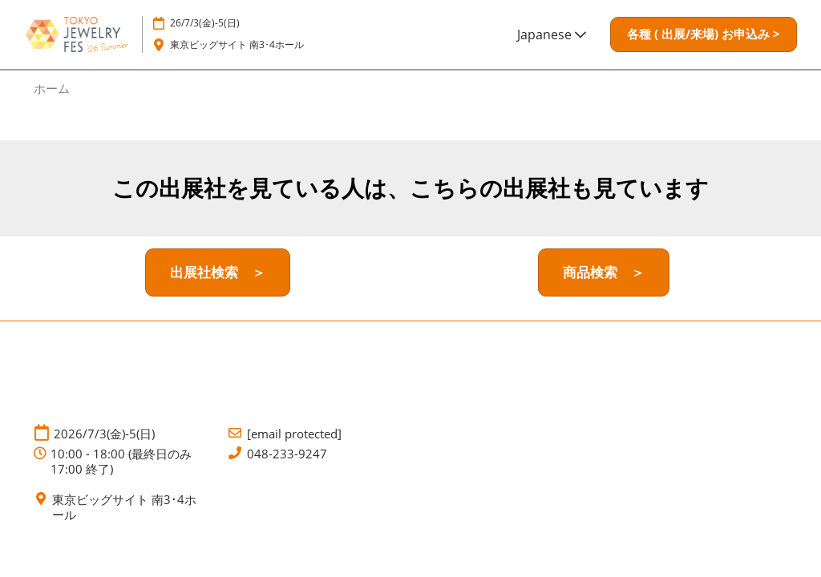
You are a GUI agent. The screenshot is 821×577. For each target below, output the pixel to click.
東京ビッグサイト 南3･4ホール (237, 44)
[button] (703, 34)
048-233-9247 (287, 454)
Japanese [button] (551, 34)
